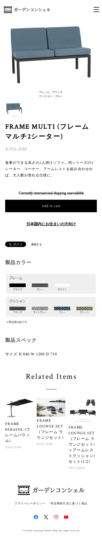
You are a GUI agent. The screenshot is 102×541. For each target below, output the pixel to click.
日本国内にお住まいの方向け (51, 224)
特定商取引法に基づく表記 (69, 503)
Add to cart (51, 206)
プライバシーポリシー (29, 503)
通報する (36, 244)
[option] (51, 61)
